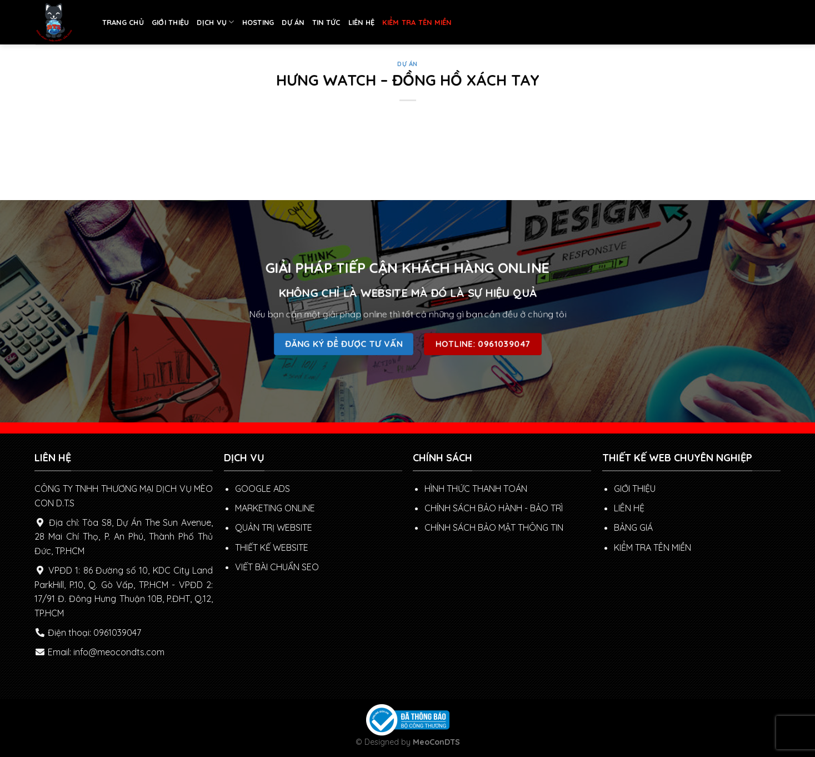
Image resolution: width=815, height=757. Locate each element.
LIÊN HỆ (361, 22)
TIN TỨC (326, 22)
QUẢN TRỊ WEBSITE (273, 527)
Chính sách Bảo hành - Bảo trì (493, 508)
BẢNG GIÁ (633, 527)
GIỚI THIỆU (170, 22)
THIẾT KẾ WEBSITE (271, 547)
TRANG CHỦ (123, 22)
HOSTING (258, 22)
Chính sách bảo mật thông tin (493, 527)
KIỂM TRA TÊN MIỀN (416, 22)
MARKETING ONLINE (275, 508)
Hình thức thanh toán (475, 488)
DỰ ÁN (293, 22)
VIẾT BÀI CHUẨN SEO (277, 566)
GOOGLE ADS (262, 488)
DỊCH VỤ (215, 22)
